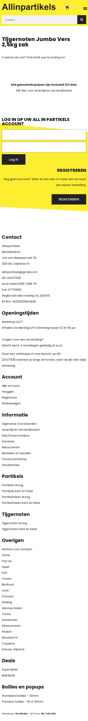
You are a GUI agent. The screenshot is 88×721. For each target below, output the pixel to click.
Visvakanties (10, 465)
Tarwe (6, 614)
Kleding (7, 602)
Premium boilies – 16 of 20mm (22, 702)
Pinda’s (7, 632)
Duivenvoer (10, 620)
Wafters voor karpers (17, 549)
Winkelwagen (11, 403)
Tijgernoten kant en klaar (19, 529)
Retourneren (11, 447)
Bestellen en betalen (16, 453)
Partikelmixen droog (16, 497)
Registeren (9, 397)
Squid (5, 567)
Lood (5, 590)
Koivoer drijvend (13, 649)
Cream (7, 579)
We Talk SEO (48, 713)
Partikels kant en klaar (17, 491)
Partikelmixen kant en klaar (21, 503)
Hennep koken (12, 608)
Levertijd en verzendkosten (21, 430)
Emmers (8, 596)
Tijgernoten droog (14, 523)
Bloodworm (10, 638)
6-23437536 (12, 278)
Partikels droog (12, 485)
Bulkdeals (8, 675)
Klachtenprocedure (16, 435)
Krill (4, 573)
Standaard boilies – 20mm (20, 696)
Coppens (8, 643)
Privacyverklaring (14, 459)
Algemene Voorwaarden (19, 424)
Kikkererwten (11, 626)
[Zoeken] (81, 19)
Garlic (6, 555)
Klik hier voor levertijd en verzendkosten (44, 91)
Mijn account (11, 386)
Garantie (8, 441)
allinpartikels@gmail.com (19, 272)
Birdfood (8, 585)
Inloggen (8, 392)
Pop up (7, 561)
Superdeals (10, 669)
